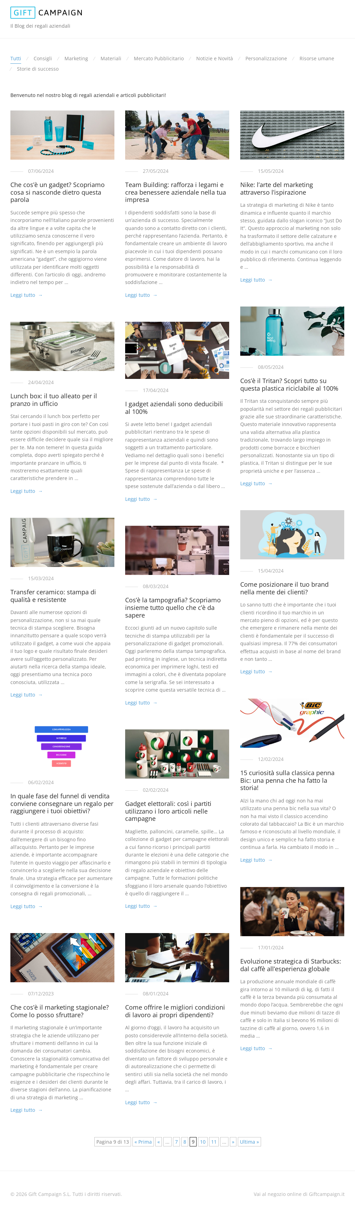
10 (203, 1141)
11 (214, 1141)
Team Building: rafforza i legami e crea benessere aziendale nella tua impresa (175, 192)
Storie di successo (38, 68)
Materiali (111, 58)
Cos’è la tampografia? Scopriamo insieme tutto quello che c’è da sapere (173, 607)
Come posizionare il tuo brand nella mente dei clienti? (284, 588)
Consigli (43, 58)
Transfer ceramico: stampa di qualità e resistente (53, 596)
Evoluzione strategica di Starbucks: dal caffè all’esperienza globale (290, 965)
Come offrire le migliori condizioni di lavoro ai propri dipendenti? (175, 1011)
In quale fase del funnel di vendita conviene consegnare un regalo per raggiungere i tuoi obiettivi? (61, 803)
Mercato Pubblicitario (159, 58)
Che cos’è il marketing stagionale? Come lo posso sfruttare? (59, 1011)
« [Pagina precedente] (158, 1141)
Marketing (76, 58)
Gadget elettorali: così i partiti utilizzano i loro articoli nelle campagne (168, 811)
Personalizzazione (266, 58)
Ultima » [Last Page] (249, 1141)
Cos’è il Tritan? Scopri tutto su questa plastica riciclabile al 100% (289, 384)
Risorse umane (317, 58)
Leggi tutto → (26, 295)
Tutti (15, 58)
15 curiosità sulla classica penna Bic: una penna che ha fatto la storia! (287, 780)
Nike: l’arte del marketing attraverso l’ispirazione (276, 188)
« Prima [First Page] (143, 1141)
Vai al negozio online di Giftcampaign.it (299, 1194)
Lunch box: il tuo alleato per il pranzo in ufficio (53, 400)
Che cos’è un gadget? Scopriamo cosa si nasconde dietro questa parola (57, 192)
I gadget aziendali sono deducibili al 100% (174, 408)
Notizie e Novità (214, 58)
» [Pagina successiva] (233, 1141)
